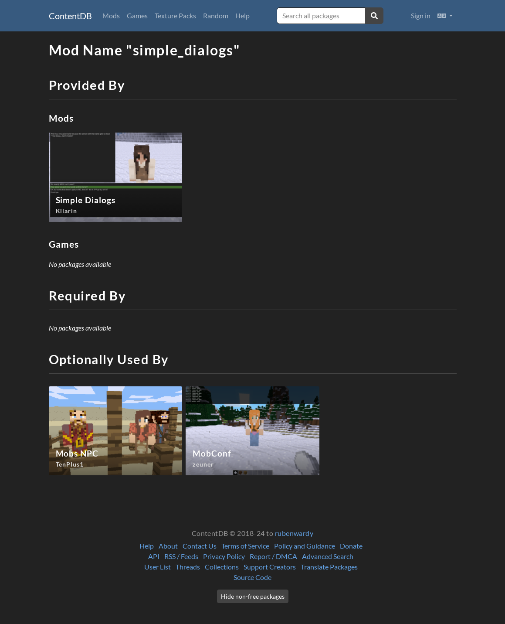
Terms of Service (245, 546)
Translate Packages (329, 567)
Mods (111, 15)
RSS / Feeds (181, 556)
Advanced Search (327, 556)
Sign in (420, 15)
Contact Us (200, 546)
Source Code (252, 577)
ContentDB (70, 15)
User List (157, 567)
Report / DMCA (273, 556)
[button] (445, 15)
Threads (188, 567)
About (168, 546)
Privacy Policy (224, 556)
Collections (222, 567)
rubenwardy (294, 533)
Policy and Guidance (304, 546)
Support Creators (270, 567)
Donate (351, 546)
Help (242, 15)
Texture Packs (175, 15)
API (153, 556)
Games (137, 15)
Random (215, 15)
